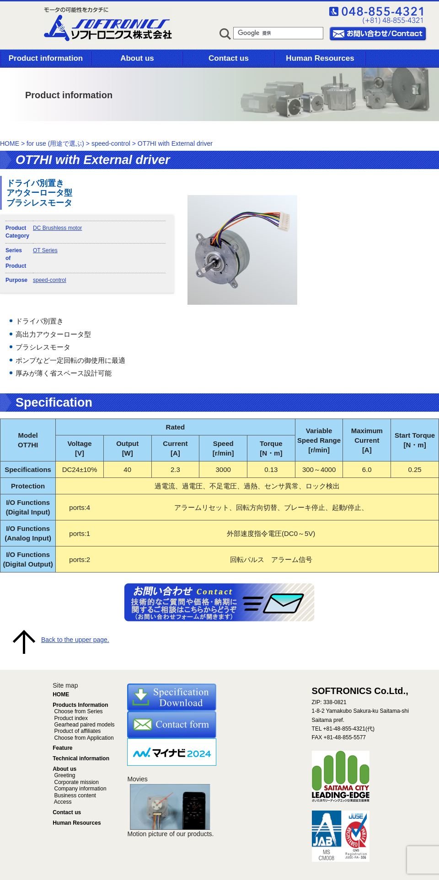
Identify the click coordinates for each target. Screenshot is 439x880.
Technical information (81, 758)
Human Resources (320, 58)
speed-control (49, 280)
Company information (79, 788)
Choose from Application (83, 738)
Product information (46, 58)
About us (137, 58)
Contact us (229, 58)
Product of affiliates (77, 731)
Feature (62, 748)
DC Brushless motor (57, 228)
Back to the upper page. (75, 639)
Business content (74, 795)
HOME (9, 143)
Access (62, 802)
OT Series (45, 250)
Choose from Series (77, 711)
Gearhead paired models (83, 724)
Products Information (80, 705)
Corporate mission (76, 782)
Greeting (64, 775)
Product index (70, 718)
